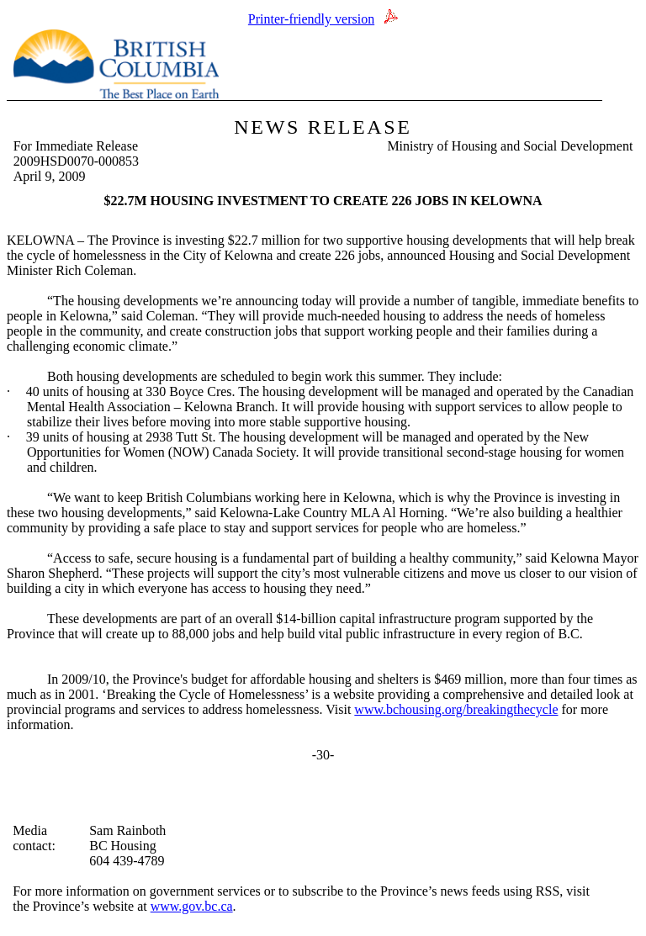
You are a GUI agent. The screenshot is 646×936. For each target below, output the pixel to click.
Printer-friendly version (311, 19)
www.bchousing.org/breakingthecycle (456, 709)
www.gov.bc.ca (192, 906)
